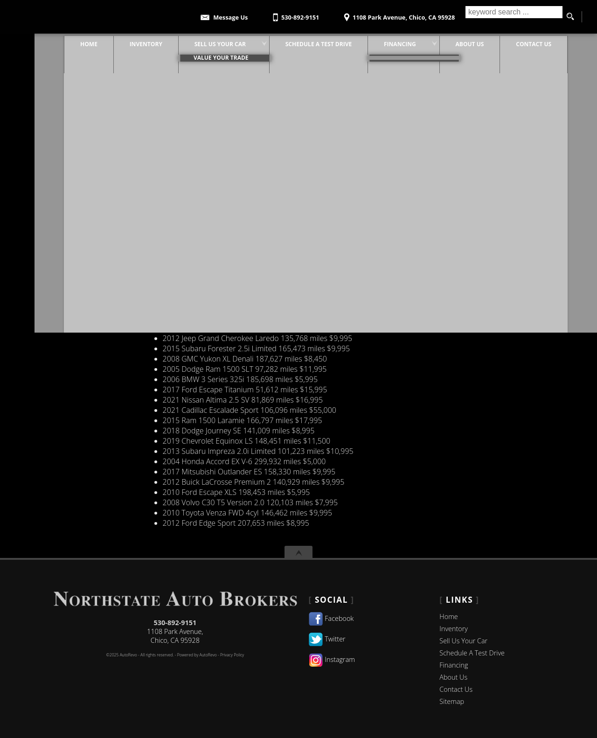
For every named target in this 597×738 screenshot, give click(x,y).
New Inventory (97, 184)
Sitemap (451, 701)
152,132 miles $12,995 (255, 328)
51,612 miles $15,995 (245, 389)
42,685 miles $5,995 (230, 318)
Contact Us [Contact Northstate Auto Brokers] (516, 42)
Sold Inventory (97, 225)
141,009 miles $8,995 (239, 430)
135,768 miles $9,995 (258, 338)
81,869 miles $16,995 (243, 400)
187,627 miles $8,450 (245, 359)
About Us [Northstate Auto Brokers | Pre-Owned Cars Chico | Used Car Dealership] (452, 42)
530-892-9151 (175, 622)
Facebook (331, 618)
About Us (453, 677)
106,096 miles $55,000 (249, 410)
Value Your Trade (101, 235)
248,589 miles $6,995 (242, 256)
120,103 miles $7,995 (250, 502)
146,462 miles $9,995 (248, 513)
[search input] (511, 16)
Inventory (88, 256)
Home (448, 616)
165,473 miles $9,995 (256, 348)
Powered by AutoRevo (197, 655)
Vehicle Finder (96, 215)
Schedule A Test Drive (472, 652)
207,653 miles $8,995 (236, 523)
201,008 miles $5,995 (262, 143)
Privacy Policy (232, 655)
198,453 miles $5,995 (236, 492)
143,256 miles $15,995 (254, 164)
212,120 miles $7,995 (239, 297)
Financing (88, 174)
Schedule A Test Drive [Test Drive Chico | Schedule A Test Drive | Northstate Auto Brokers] (301, 42)
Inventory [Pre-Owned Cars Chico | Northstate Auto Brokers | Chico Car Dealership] (128, 42)
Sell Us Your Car (463, 640)
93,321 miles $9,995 (251, 205)
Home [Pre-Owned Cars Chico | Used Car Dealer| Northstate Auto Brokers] (71, 42)
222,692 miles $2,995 (237, 194)
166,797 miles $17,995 (242, 420)
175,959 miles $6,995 (258, 287)
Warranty (88, 266)
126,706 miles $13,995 (260, 225)
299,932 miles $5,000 (244, 461)
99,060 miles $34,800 (239, 235)
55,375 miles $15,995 (232, 266)
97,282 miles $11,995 (245, 369)
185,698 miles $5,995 (240, 379)
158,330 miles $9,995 (249, 471)
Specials (86, 246)
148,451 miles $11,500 (247, 441)
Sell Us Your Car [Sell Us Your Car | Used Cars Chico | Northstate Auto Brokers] (203, 42)
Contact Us (91, 164)
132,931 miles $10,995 (244, 307)
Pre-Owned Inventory (108, 194)
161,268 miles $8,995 (252, 184)
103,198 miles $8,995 (245, 174)
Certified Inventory (103, 153)
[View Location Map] (398, 14)
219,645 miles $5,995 (242, 215)
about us (87, 143)
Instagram (332, 659)
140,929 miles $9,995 (254, 482)
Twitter (327, 638)
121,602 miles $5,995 (234, 153)
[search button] (570, 16)
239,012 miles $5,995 (251, 246)
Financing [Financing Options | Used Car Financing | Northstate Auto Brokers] (382, 42)
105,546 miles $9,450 (232, 277)
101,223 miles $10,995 (258, 451)
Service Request (99, 205)
